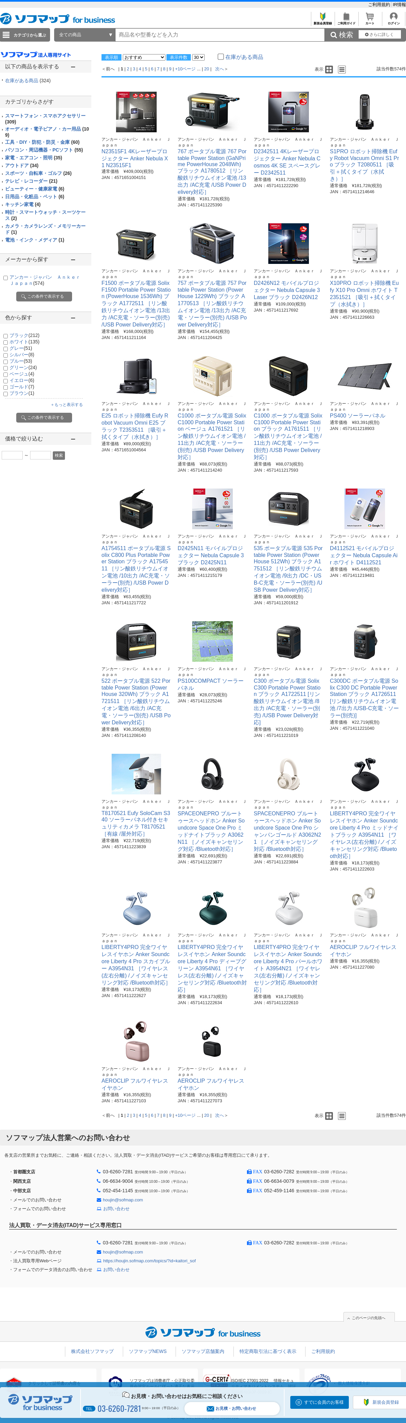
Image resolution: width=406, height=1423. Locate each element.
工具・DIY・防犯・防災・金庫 (42, 142)
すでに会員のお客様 (324, 1402)
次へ (219, 68)
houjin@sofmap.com (123, 1199)
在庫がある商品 (28, 80)
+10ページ (185, 68)
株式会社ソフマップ (92, 1351)
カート (370, 21)
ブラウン (21, 393)
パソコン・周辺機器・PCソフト (44, 150)
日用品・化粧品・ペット (34, 196)
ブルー (20, 361)
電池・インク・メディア (34, 240)
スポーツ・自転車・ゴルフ (38, 173)
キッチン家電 (23, 204)
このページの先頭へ (368, 1318)
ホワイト (24, 341)
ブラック (24, 335)
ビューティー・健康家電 (34, 188)
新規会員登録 (323, 21)
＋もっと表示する (66, 404)
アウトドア (22, 165)
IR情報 (399, 4)
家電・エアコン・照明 (33, 157)
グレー (20, 348)
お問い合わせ (116, 1208)
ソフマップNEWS (148, 1351)
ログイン (394, 21)
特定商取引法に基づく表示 (268, 1351)
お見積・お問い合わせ (231, 1408)
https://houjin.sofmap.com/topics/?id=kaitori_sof (149, 1260)
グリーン (23, 367)
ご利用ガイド (346, 21)
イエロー (21, 380)
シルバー (21, 354)
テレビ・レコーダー (31, 181)
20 (206, 68)
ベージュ (21, 374)
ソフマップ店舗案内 (203, 1351)
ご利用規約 (379, 4)
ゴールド (21, 386)
